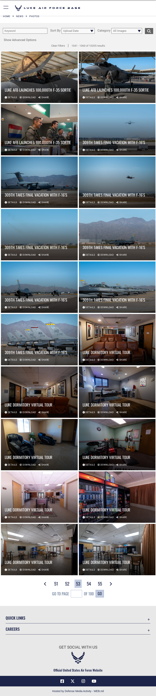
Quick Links (15, 618)
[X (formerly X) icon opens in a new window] (72, 681)
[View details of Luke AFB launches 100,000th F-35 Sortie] (39, 77)
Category (103, 30)
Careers (13, 629)
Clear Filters (58, 45)
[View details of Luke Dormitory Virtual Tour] (117, 339)
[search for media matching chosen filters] (149, 30)
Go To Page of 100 (73, 594)
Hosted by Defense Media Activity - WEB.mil (78, 691)
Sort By (55, 30)
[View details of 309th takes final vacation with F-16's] (117, 129)
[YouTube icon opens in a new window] (94, 681)
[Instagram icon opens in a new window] (83, 681)
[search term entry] (25, 31)
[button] (6, 8)
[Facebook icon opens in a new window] (62, 681)
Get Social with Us (78, 647)
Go (100, 593)
